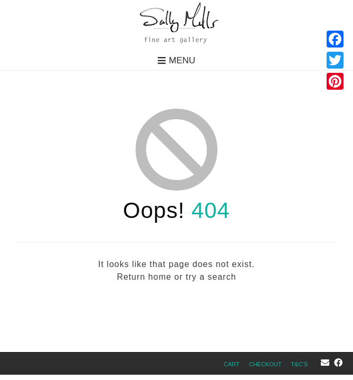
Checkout (265, 364)
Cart (232, 364)
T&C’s (299, 364)
